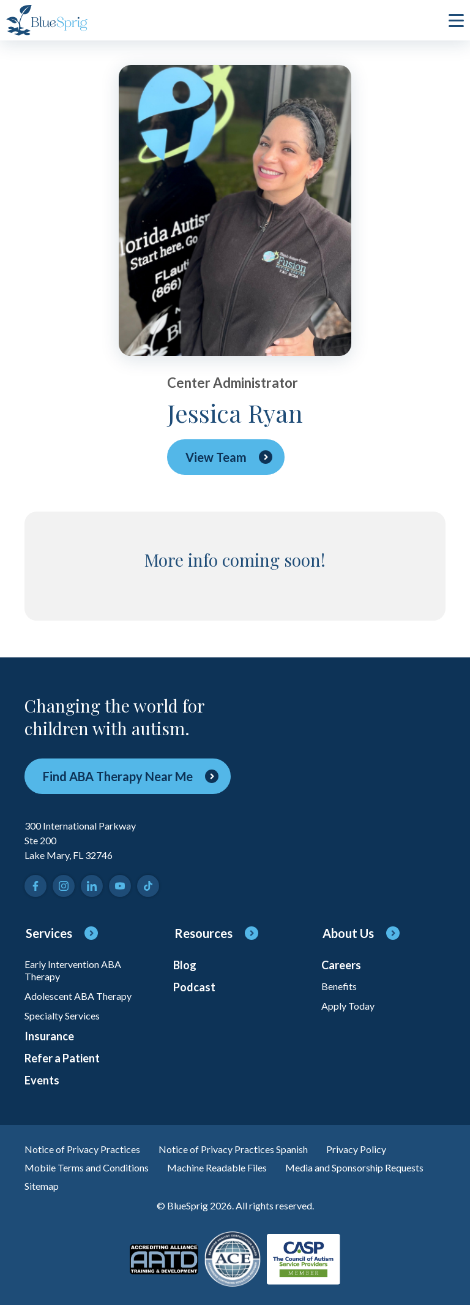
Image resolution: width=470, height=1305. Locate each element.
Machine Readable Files (217, 1167)
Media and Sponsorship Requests (354, 1167)
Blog (184, 965)
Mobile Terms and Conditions (86, 1167)
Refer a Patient (62, 1058)
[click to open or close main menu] (456, 20)
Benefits (339, 986)
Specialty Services (62, 1015)
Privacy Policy (356, 1149)
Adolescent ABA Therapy (78, 996)
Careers (341, 965)
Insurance (49, 1036)
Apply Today (348, 1006)
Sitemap (41, 1186)
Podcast (194, 987)
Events (41, 1080)
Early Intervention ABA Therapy (72, 970)
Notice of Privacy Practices (82, 1149)
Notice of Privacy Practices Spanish (233, 1149)
